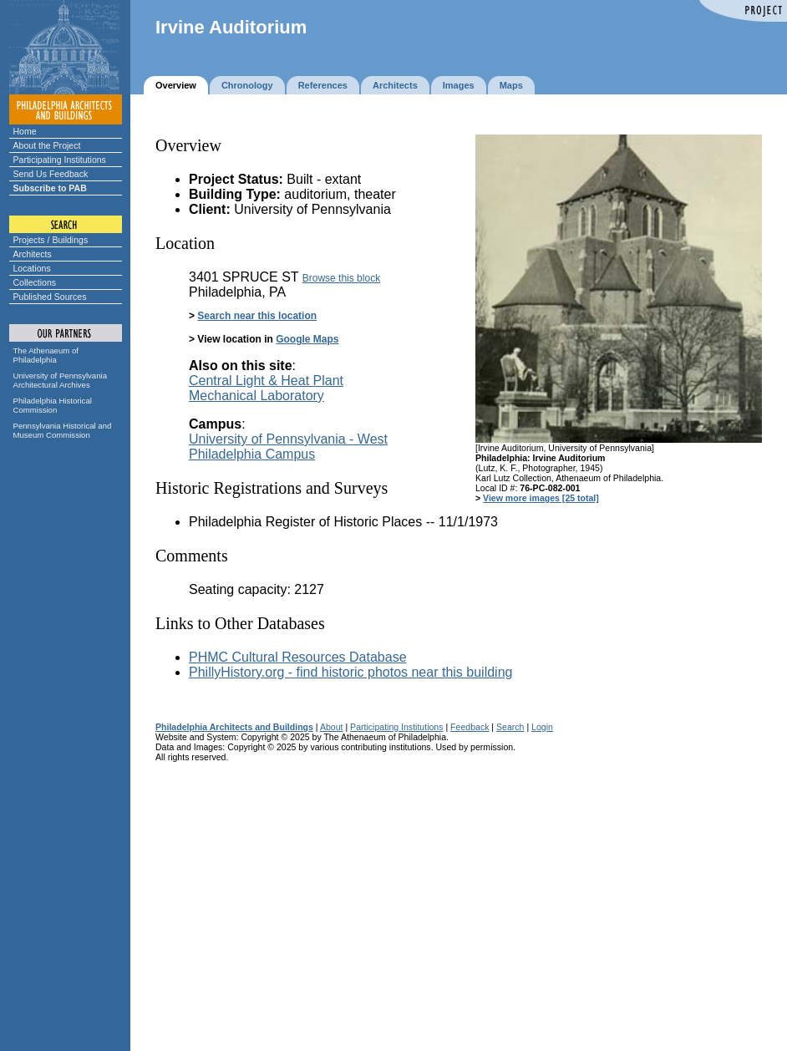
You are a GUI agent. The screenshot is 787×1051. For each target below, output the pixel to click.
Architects (32, 254)
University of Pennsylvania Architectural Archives (60, 380)
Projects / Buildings (51, 240)
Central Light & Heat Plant (266, 380)
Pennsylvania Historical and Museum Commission (62, 430)
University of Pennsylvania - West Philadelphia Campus (288, 446)
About (331, 727)
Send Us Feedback (51, 174)
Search (510, 727)
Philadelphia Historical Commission (52, 405)
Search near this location (257, 316)
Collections (35, 282)
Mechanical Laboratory (256, 395)
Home (25, 131)
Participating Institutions (59, 160)
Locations (32, 268)
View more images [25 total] (541, 498)
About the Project (47, 145)
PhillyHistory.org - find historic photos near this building (350, 672)
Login (542, 727)
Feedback (469, 727)
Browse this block (341, 278)
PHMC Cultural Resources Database (298, 657)
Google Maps (307, 339)
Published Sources (50, 297)
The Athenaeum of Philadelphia (46, 355)
